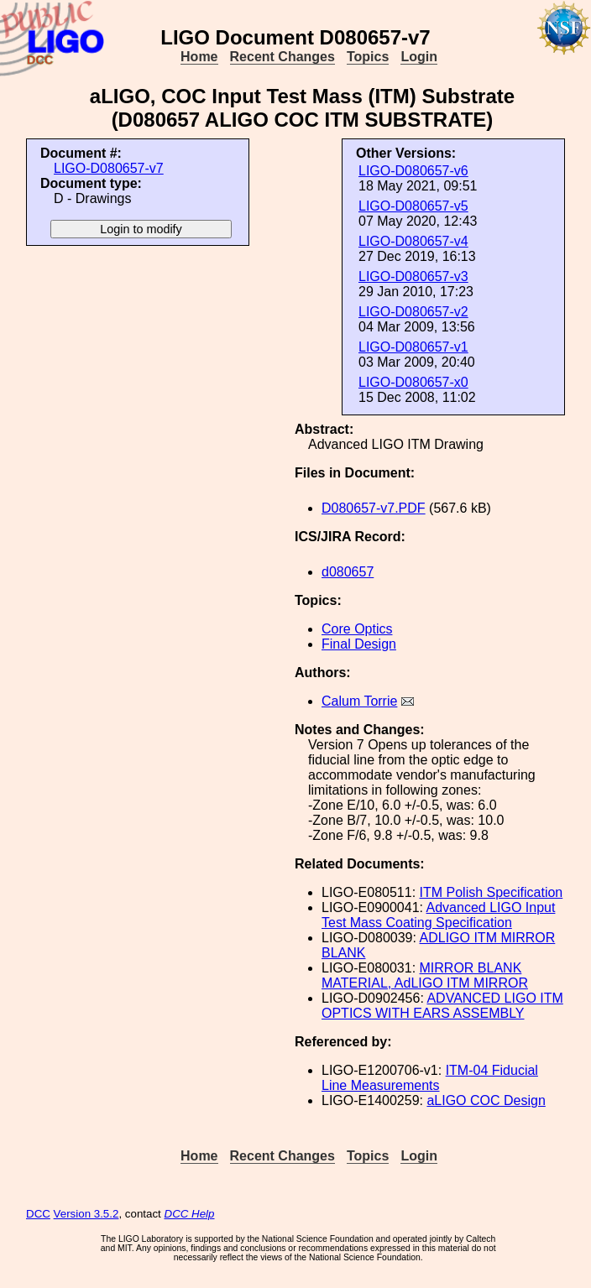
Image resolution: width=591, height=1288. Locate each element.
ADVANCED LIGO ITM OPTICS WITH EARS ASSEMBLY (442, 1005)
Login (418, 57)
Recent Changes (282, 57)
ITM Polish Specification (491, 892)
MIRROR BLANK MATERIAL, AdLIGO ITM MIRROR (425, 975)
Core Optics (357, 629)
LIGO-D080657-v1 (413, 347)
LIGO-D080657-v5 (413, 206)
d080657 (348, 572)
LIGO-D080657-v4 (413, 241)
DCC (38, 1213)
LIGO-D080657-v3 (413, 276)
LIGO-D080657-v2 (413, 312)
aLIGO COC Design (485, 1100)
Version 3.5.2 (86, 1213)
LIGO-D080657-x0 (413, 382)
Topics (368, 57)
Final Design (359, 644)
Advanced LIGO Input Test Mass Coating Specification (438, 915)
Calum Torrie (359, 701)
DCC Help (190, 1213)
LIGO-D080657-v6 (413, 171)
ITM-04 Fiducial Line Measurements (430, 1077)
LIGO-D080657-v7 (109, 168)
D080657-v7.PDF (374, 508)
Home (198, 57)
